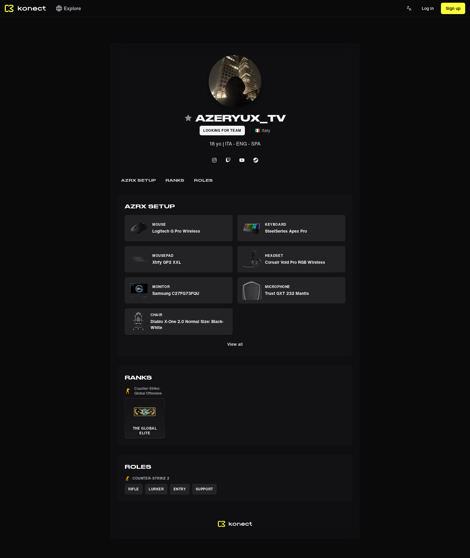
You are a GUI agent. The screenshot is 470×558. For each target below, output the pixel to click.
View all (235, 344)
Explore (68, 8)
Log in (428, 8)
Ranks (175, 180)
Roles (203, 180)
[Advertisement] (24, 133)
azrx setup (138, 180)
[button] (145, 412)
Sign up (453, 8)
